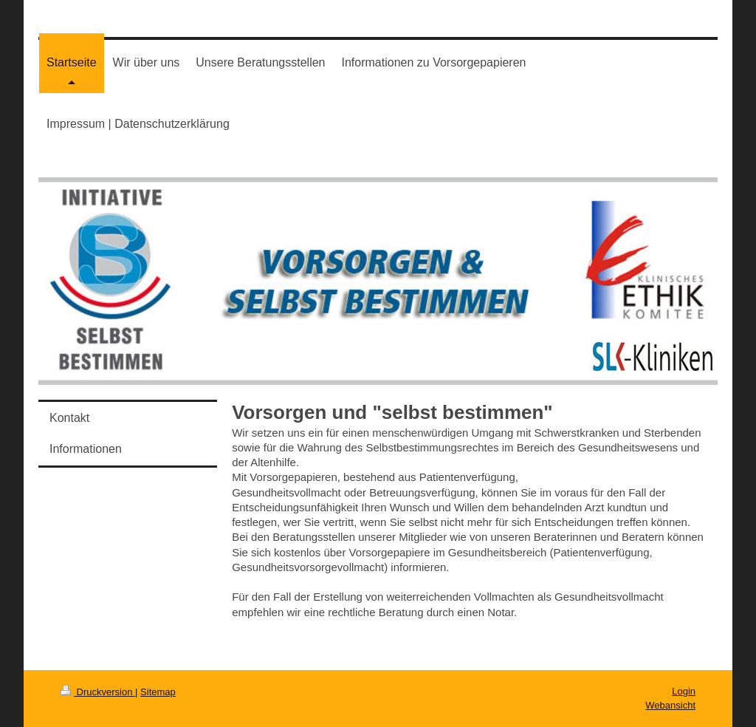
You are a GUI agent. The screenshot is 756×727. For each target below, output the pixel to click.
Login (683, 691)
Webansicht (670, 705)
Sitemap (158, 691)
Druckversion (98, 691)
